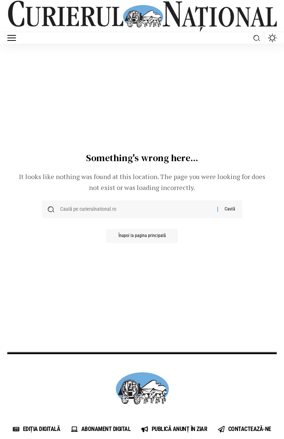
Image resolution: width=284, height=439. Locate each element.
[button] (13, 37)
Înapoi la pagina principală (142, 236)
